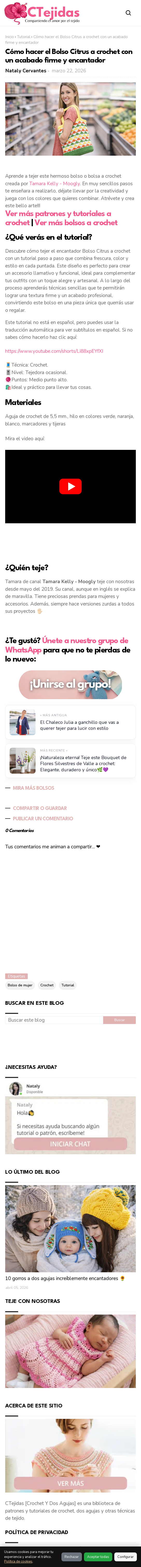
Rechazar (72, 1557)
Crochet (46, 985)
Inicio (9, 37)
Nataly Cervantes (25, 70)
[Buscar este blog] (54, 1020)
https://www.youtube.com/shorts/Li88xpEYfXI (54, 351)
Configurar (125, 1557)
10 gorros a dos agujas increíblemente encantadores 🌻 (65, 1278)
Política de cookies (18, 1561)
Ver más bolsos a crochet (75, 223)
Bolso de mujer (20, 985)
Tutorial (23, 37)
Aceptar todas (98, 1557)
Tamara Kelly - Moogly (54, 183)
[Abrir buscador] (129, 13)
